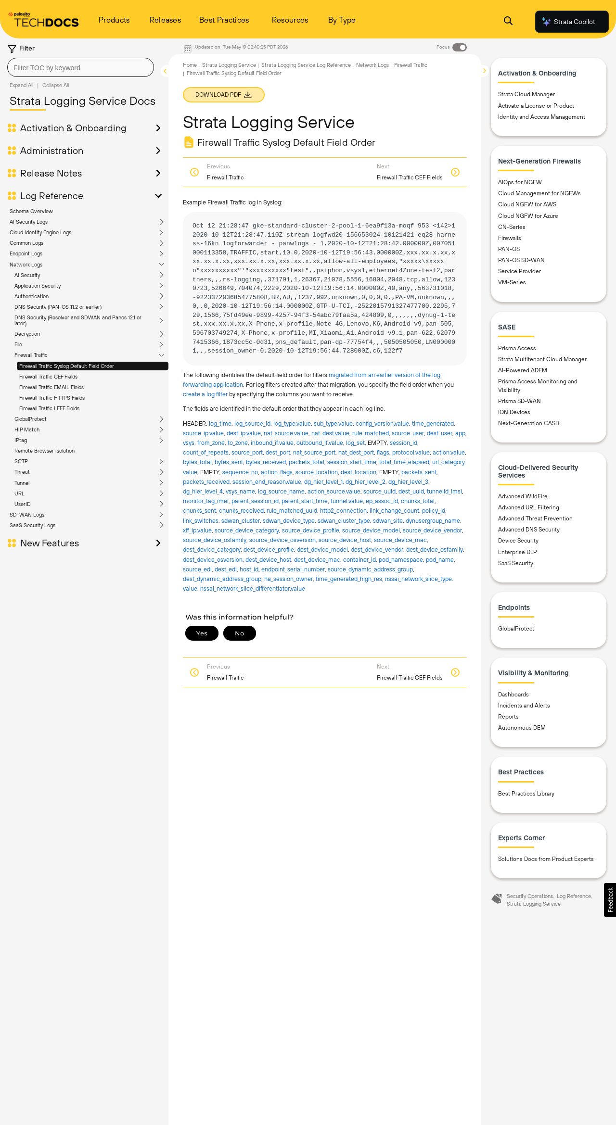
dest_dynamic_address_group (222, 578)
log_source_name (281, 491)
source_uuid (379, 491)
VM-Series (512, 282)
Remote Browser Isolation (44, 451)
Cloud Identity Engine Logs (40, 232)
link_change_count (394, 510)
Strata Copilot (567, 21)
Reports (508, 716)
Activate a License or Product (536, 105)
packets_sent (418, 472)
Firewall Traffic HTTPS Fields (52, 398)
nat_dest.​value (330, 433)
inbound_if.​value (272, 442)
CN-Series (512, 227)
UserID (22, 504)
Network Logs (26, 264)
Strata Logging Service (229, 65)
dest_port (278, 452)
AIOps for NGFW (520, 182)
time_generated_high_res (349, 578)
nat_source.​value (286, 433)
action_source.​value (334, 491)
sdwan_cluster (240, 520)
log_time (220, 423)
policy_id (433, 510)
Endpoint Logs (26, 253)
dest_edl (226, 569)
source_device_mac (400, 540)
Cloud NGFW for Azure (528, 216)
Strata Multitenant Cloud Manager (542, 359)
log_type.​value (292, 423)
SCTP (21, 461)
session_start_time (351, 462)
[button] (610, 900)
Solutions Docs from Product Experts (546, 859)
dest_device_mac (317, 559)
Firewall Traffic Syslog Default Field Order (66, 366)
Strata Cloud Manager (526, 94)
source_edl (197, 569)
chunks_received (241, 510)
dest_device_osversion (213, 559)
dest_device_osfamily (434, 549)
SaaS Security (515, 563)
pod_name (440, 559)
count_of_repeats (206, 452)
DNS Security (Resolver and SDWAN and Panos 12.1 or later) (77, 320)
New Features (49, 543)
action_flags (277, 472)
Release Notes (51, 173)
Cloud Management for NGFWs (539, 193)
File (18, 344)
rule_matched (370, 433)
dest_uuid (411, 491)
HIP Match (26, 429)
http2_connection (343, 510)
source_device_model (371, 530)
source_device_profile (310, 530)
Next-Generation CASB (528, 423)
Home (190, 65)
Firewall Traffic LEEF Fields (49, 408)
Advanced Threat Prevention (535, 518)
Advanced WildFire (523, 496)
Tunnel (21, 483)
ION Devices (514, 412)
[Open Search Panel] (508, 21)
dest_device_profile (269, 549)
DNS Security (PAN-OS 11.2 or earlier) (58, 307)
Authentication (31, 296)
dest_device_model (322, 549)
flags (383, 452)
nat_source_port (314, 452)
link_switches (200, 520)
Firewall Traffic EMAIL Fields (51, 387)
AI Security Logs (29, 222)
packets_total (306, 462)
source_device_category (247, 530)
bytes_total (197, 462)
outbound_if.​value (319, 442)
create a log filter (206, 394)
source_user (408, 433)
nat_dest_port (356, 452)
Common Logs (26, 243)
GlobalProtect (30, 419)
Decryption (27, 334)
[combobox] (80, 67)
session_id (403, 442)
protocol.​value (411, 452)
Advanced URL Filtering (528, 507)
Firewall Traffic (31, 355)
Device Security (518, 540)
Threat (22, 472)
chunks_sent (199, 510)
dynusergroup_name (433, 520)
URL (19, 493)
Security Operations (530, 896)
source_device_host (345, 540)
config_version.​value (382, 423)
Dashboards (513, 694)
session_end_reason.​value (266, 481)
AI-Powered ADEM (522, 370)
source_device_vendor (432, 530)
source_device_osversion (282, 540)
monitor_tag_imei (206, 501)
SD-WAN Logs (27, 515)
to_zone (238, 442)
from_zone (211, 442)
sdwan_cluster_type (344, 520)
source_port (247, 452)
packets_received (206, 481)
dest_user (439, 433)
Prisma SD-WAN (519, 401)
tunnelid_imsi (444, 491)
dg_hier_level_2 (365, 481)
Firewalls (509, 238)
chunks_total (418, 501)
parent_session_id (255, 501)
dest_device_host (268, 559)
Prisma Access (517, 348)
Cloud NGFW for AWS (527, 204)
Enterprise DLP (517, 552)
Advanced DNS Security (529, 529)
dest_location (358, 472)
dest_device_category (212, 549)
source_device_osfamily (214, 540)
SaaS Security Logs (32, 525)
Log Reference (51, 195)
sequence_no (240, 472)
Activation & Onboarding (73, 128)
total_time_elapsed (404, 462)
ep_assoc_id (382, 501)
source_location (316, 472)
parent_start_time (305, 501)
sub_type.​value (333, 423)
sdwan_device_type (289, 520)
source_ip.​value (203, 433)
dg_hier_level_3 (408, 481)
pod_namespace (401, 559)
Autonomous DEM (522, 727)
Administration (51, 150)
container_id (359, 559)
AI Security (27, 275)
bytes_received (266, 462)
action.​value (449, 452)
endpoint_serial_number (293, 569)
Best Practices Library (526, 793)
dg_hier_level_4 (203, 491)
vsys (188, 442)
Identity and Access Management (541, 117)
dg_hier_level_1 (323, 481)
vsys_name (240, 491)
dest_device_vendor (377, 549)
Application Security (37, 286)
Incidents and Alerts (524, 705)
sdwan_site (388, 520)
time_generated (433, 423)
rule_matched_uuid (292, 510)
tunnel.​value (347, 501)
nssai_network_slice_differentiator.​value (252, 588)
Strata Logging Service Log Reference (306, 65)
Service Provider (519, 271)
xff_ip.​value (197, 530)
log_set (355, 442)
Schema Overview (31, 211)
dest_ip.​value (244, 433)
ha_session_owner (288, 578)
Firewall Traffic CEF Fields (48, 376)
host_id (249, 569)
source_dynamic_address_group (370, 569)
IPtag (20, 440)
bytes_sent (229, 462)
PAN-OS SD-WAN (521, 260)
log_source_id (252, 423)
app (460, 433)
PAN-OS (509, 249)
